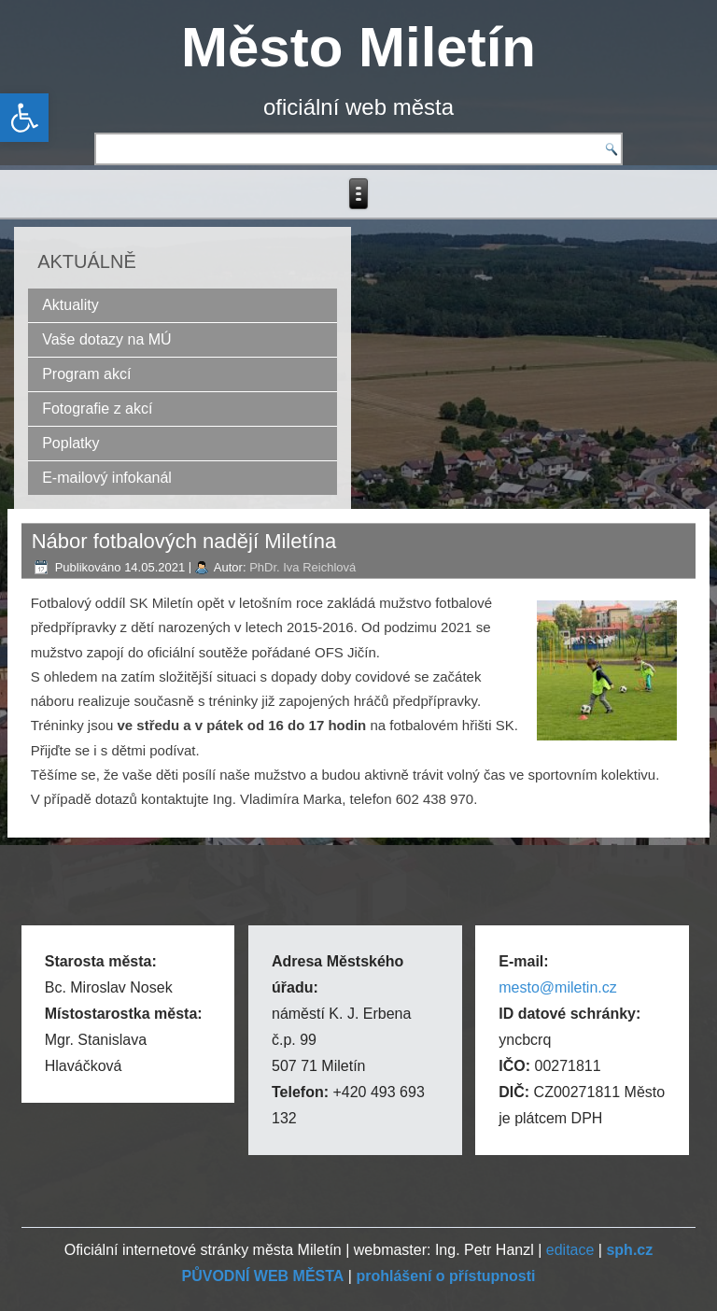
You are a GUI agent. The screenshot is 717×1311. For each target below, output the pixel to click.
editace (570, 1250)
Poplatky (70, 443)
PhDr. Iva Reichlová (302, 567)
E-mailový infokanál (107, 478)
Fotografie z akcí (97, 408)
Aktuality (70, 305)
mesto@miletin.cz (558, 987)
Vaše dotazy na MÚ (106, 339)
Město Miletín (358, 47)
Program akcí (86, 374)
